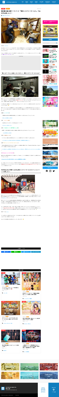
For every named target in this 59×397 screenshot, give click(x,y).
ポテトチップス (9, 323)
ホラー (25, 351)
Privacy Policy (17, 395)
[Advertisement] (21, 63)
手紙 (5, 350)
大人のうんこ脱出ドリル (7, 125)
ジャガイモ (5, 323)
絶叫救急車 (27, 351)
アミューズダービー (26, 298)
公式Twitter (6, 45)
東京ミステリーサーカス (6, 15)
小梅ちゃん (29, 323)
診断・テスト (54, 59)
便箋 (4, 350)
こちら (7, 211)
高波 (11, 323)
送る (16, 251)
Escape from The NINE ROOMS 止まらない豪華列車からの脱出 (13, 159)
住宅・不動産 (54, 54)
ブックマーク (36, 251)
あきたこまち (25, 323)
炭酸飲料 (31, 298)
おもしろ (8, 8)
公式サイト (5, 197)
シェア (6, 251)
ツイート (25, 251)
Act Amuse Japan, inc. (9, 2)
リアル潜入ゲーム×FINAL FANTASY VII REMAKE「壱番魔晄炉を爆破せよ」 (16, 140)
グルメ (53, 64)
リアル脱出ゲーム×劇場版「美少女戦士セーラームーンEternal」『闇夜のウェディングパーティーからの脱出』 (21, 149)
